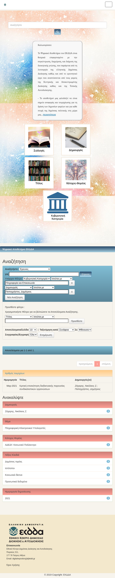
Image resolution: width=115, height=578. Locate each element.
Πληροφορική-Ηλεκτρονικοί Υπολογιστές (25, 428)
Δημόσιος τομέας (13, 461)
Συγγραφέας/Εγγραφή (17, 334)
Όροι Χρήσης (13, 565)
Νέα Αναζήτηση (15, 297)
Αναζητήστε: (12, 269)
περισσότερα (49, 114)
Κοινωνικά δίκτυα (13, 475)
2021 (7, 498)
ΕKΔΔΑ (67, 574)
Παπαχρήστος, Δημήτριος (88, 389)
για (6, 274)
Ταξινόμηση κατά (49, 329)
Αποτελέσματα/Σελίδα (17, 329)
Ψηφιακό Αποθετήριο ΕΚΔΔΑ (18, 249)
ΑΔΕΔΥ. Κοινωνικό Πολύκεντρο (20, 445)
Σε (76, 329)
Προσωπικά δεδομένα (16, 481)
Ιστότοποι (10, 468)
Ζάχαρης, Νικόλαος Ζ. (86, 386)
